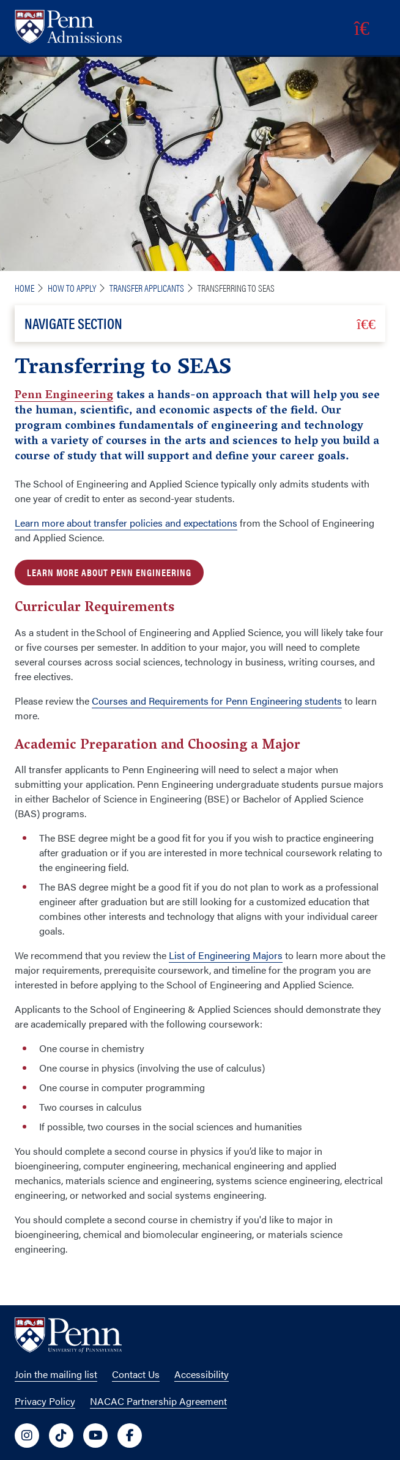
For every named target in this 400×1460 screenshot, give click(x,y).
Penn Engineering (64, 396)
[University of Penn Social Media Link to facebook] (129, 1435)
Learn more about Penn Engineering (109, 572)
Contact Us (136, 1374)
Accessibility (201, 1374)
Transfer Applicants (146, 288)
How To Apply (72, 288)
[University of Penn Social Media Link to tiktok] (61, 1435)
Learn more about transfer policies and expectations (126, 523)
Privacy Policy (45, 1401)
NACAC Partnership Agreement (158, 1401)
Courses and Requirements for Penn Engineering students (217, 701)
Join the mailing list (56, 1374)
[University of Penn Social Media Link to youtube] (95, 1435)
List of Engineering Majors (226, 955)
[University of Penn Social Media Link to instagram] (27, 1435)
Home (24, 288)
